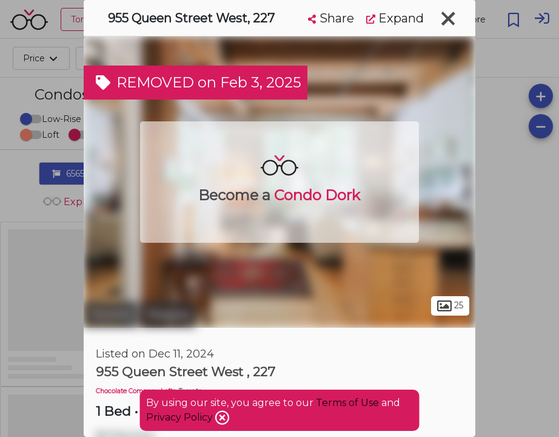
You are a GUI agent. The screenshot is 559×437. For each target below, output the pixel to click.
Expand (395, 18)
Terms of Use (347, 402)
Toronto (111, 314)
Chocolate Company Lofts (136, 391)
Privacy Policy (180, 417)
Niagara (168, 314)
